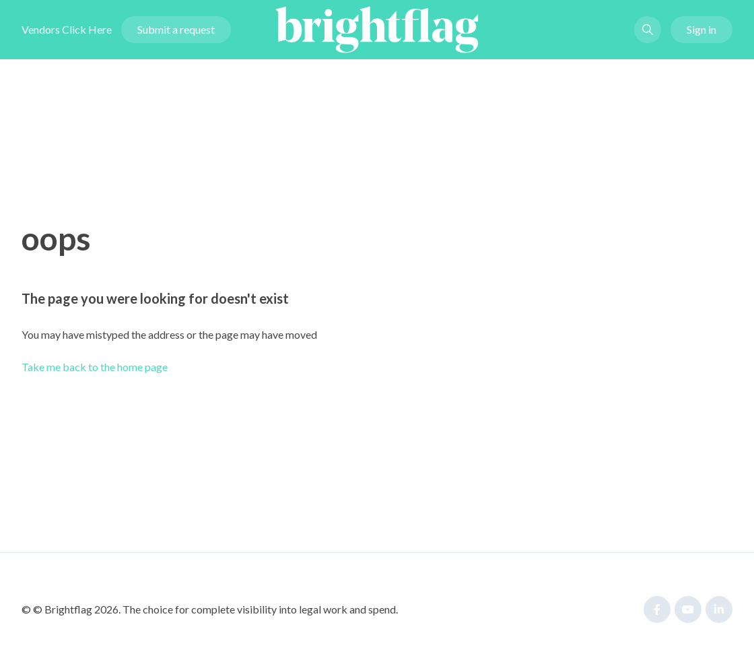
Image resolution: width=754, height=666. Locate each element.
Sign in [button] (701, 29)
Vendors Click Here (67, 29)
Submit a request (176, 29)
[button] (647, 29)
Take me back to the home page (95, 366)
